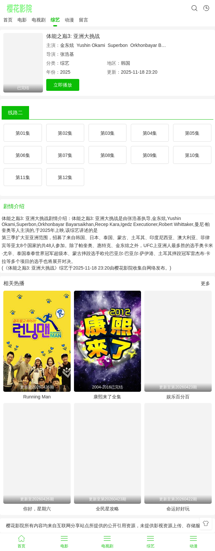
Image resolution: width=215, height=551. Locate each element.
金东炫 (67, 45)
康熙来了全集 (107, 396)
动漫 (69, 19)
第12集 (65, 177)
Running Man (37, 396)
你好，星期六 (37, 508)
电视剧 (39, 19)
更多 (205, 283)
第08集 (107, 155)
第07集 (65, 155)
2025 (65, 72)
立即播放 (63, 85)
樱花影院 (123, 268)
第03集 (107, 133)
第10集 (192, 155)
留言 (83, 19)
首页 (8, 19)
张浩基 (67, 54)
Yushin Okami (91, 45)
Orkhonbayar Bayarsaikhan (158, 45)
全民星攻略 (107, 508)
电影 (22, 19)
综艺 (55, 19)
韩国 (125, 63)
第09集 (150, 155)
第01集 (23, 133)
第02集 (65, 133)
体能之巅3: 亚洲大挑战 (73, 36)
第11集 (23, 177)
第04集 (150, 133)
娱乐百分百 (178, 396)
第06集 (23, 155)
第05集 (192, 133)
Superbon (118, 45)
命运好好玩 (178, 508)
